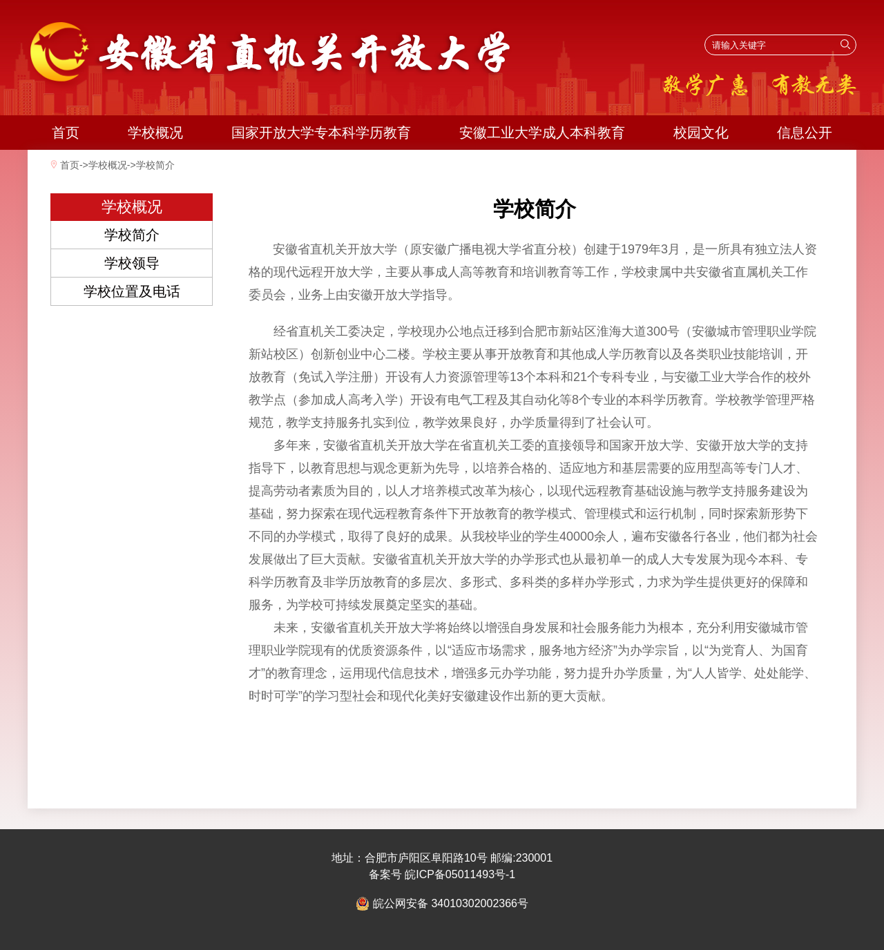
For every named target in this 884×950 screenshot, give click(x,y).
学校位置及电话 (132, 291)
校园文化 (701, 132)
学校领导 (132, 263)
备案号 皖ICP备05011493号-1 (442, 874)
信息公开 (804, 132)
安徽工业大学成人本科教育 (542, 132)
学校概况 (155, 132)
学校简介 (155, 165)
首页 (65, 132)
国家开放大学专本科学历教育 (321, 132)
